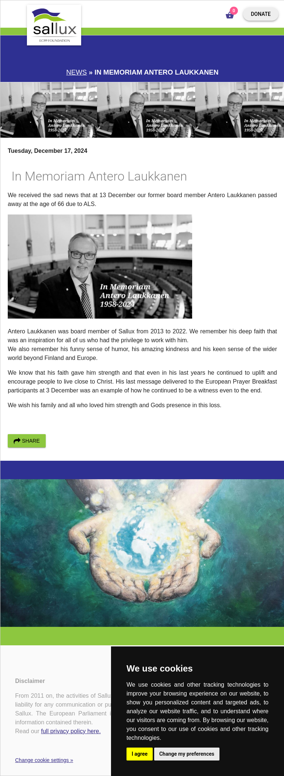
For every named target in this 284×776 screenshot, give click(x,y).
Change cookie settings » (44, 760)
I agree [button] (140, 754)
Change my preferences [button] (186, 754)
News (76, 72)
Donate (261, 14)
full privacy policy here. (71, 731)
